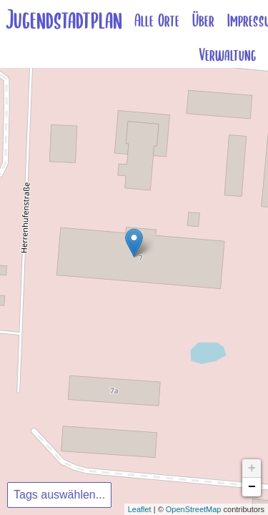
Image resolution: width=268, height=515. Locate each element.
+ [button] (252, 468)
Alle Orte (156, 20)
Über (203, 20)
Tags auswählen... (59, 495)
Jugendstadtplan (64, 20)
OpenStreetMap (194, 509)
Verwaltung (227, 55)
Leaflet (140, 509)
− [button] (252, 487)
